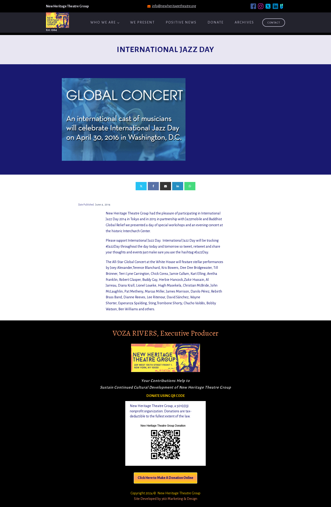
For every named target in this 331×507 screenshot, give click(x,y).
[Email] (165, 186)
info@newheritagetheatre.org (174, 6)
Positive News (181, 22)
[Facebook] (153, 186)
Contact (273, 22)
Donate (216, 22)
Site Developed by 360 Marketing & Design (165, 499)
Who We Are (103, 22)
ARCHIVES (244, 22)
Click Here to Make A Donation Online (165, 478)
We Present (142, 22)
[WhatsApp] (189, 186)
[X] (141, 186)
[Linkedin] (177, 186)
